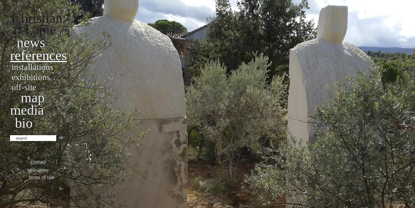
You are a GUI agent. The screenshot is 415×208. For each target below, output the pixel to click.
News (31, 42)
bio (24, 123)
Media (27, 110)
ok (61, 137)
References (38, 55)
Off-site (24, 87)
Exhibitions (31, 77)
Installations (32, 67)
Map (33, 97)
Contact (38, 162)
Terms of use (41, 177)
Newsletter (38, 170)
